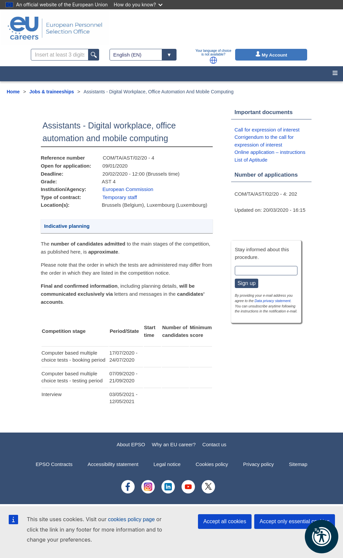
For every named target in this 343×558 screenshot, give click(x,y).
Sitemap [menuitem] (298, 464)
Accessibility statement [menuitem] (112, 464)
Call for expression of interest (266, 129)
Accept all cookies (224, 521)
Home (13, 91)
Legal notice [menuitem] (167, 464)
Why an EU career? (174, 444)
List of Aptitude (250, 160)
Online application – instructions (269, 152)
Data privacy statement (272, 301)
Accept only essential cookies (295, 521)
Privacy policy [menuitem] (258, 464)
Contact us (214, 444)
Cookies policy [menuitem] (212, 464)
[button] (213, 60)
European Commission (127, 189)
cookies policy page (131, 519)
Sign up (246, 283)
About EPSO (131, 444)
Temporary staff (119, 197)
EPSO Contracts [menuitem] (54, 464)
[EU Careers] (55, 28)
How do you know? (138, 4)
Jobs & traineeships (51, 91)
